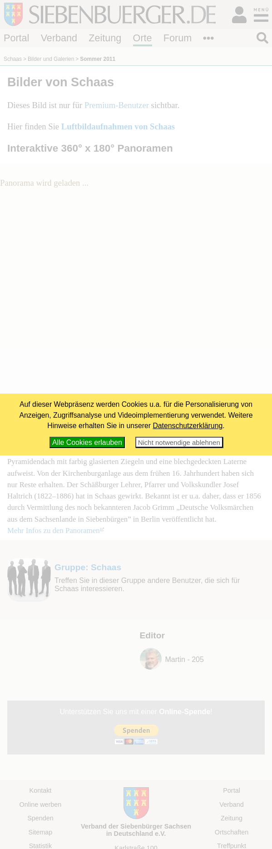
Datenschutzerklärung (188, 425)
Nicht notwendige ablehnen (179, 442)
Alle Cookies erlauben (87, 442)
